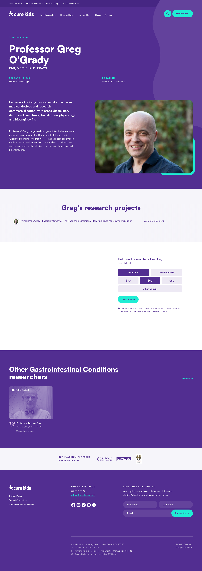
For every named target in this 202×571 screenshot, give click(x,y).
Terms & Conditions (18, 500)
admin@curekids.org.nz (83, 494)
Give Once (133, 272)
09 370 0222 (78, 491)
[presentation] (142, 523)
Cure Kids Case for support (21, 504)
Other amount (150, 288)
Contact (109, 15)
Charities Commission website (118, 550)
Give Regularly (166, 272)
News (98, 15)
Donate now (182, 13)
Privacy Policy (15, 496)
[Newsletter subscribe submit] (182, 513)
